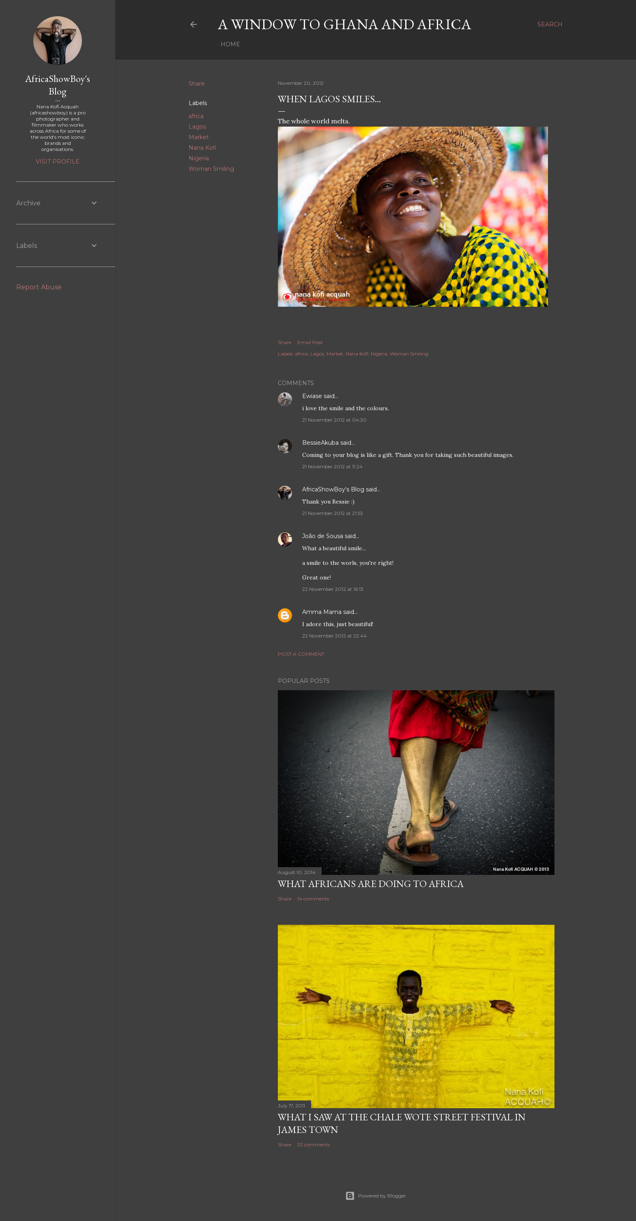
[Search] (550, 24)
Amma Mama (322, 612)
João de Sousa (322, 536)
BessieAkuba (320, 442)
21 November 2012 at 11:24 (332, 466)
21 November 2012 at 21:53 (332, 513)
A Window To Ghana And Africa (344, 24)
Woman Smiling (211, 168)
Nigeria (199, 158)
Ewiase (312, 396)
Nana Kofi (203, 147)
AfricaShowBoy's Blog (333, 489)
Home (230, 44)
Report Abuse (39, 287)
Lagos (197, 126)
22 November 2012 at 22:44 (334, 636)
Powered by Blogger (375, 1196)
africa (196, 116)
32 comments (313, 1144)
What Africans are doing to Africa (371, 883)
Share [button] (197, 83)
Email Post (310, 342)
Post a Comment (301, 654)
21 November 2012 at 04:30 (334, 420)
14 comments (313, 899)
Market (199, 137)
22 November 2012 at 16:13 (332, 589)
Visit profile (58, 161)
